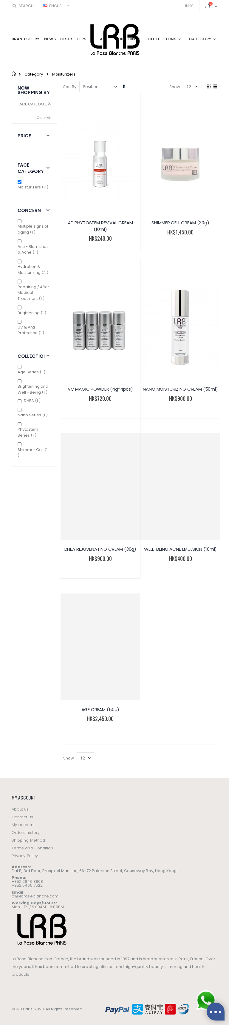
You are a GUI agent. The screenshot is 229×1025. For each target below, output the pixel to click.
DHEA (33, 400)
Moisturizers (34, 187)
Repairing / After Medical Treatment (34, 292)
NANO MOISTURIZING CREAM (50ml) (180, 389)
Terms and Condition (32, 848)
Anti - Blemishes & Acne (33, 249)
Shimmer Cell (32, 452)
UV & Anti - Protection (34, 330)
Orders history (26, 832)
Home (14, 73)
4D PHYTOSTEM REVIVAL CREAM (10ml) (100, 226)
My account (23, 825)
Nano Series (33, 415)
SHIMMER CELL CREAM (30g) (180, 223)
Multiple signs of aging (33, 229)
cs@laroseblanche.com (35, 896)
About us (20, 809)
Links (189, 6)
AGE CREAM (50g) (100, 709)
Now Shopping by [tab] (34, 90)
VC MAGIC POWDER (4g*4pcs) (100, 389)
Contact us (22, 817)
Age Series (32, 372)
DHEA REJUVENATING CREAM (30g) (100, 549)
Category (33, 74)
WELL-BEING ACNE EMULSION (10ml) (180, 549)
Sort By (69, 87)
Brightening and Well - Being (34, 389)
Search (23, 6)
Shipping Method (28, 840)
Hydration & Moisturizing (34, 269)
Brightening (33, 313)
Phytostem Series (30, 432)
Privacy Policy (25, 856)
